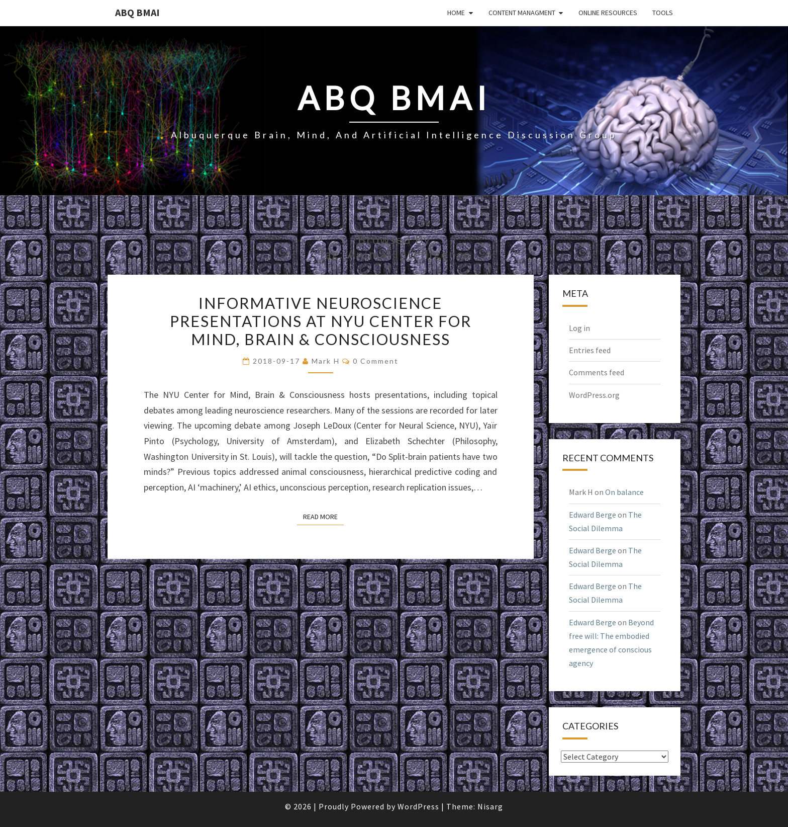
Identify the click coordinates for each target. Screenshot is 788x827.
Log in (579, 328)
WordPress (418, 806)
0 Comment (376, 361)
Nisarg (490, 806)
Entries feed (590, 350)
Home (456, 12)
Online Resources (607, 12)
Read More (323, 516)
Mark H (326, 361)
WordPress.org (594, 395)
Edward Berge (592, 515)
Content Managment (521, 12)
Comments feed (596, 372)
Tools (662, 12)
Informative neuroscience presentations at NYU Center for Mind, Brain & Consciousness (320, 321)
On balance (624, 492)
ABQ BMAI (137, 12)
